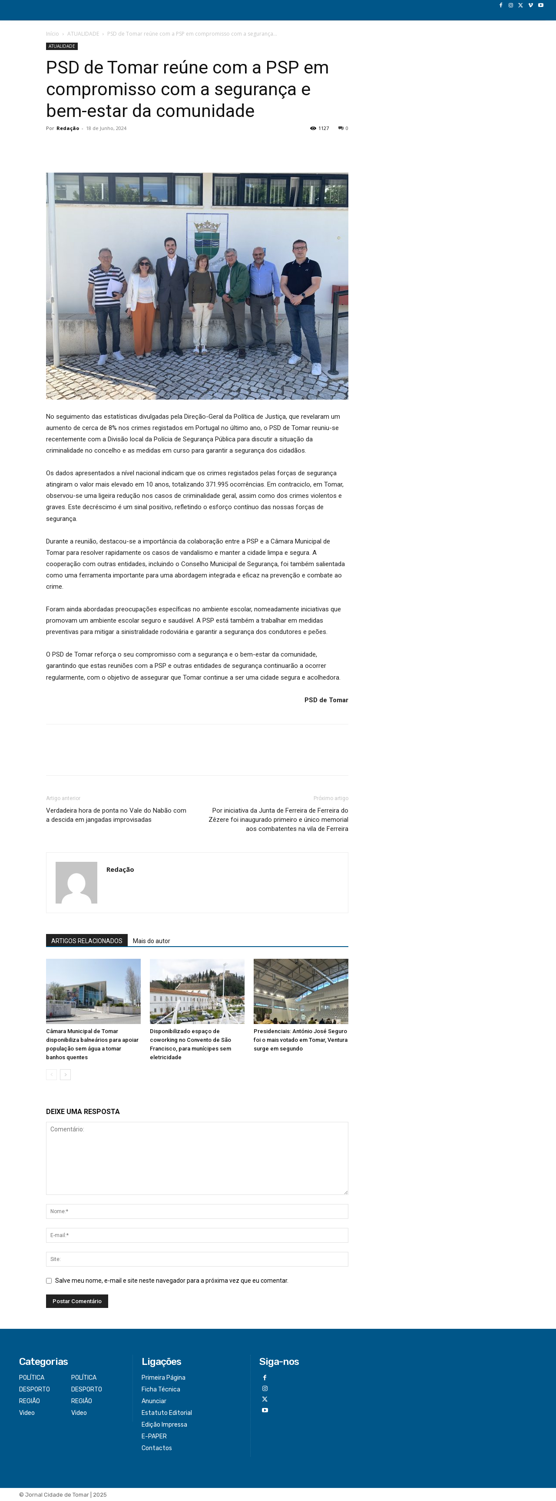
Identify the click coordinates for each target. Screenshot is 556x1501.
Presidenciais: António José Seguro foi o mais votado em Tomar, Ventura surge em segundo (301, 1040)
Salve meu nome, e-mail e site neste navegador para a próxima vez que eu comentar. (171, 1280)
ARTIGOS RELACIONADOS (86, 940)
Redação (67, 128)
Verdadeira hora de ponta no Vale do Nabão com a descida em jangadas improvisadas (116, 815)
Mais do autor (151, 940)
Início (52, 33)
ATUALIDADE (83, 33)
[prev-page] (51, 1074)
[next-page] (65, 1074)
